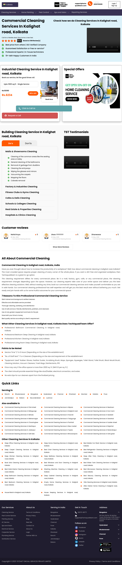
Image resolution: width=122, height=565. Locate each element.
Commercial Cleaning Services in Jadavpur (20, 430)
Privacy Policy (31, 516)
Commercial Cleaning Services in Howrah (58, 415)
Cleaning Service (8, 512)
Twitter (79, 545)
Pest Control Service (9, 516)
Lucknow (49, 398)
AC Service (5, 522)
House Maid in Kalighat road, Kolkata (17, 492)
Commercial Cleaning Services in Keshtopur (20, 426)
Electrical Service (8, 529)
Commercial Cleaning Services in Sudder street (100, 422)
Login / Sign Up (114, 4)
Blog (27, 519)
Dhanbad (72, 394)
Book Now (49, 99)
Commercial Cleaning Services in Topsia (58, 430)
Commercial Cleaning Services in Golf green (99, 434)
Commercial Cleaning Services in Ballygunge (20, 411)
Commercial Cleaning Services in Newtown (99, 407)
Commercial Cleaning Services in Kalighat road (61, 411)
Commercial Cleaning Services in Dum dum (99, 411)
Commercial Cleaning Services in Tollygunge (60, 419)
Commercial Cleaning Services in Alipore (58, 407)
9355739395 (98, 4)
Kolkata (95, 394)
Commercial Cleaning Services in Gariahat (99, 419)
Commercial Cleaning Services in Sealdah (98, 415)
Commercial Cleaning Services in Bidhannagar (21, 419)
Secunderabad (35, 398)
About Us (29, 529)
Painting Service (7, 519)
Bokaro (21, 398)
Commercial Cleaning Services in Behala (19, 415)
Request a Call (14, 115)
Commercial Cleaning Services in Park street (20, 407)
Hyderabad (48, 394)
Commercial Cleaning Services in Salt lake (20, 434)
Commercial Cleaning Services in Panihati (59, 422)
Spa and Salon (62, 12)
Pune (105, 394)
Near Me (29, 522)
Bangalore (34, 394)
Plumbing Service (8, 535)
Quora (79, 538)
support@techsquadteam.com (80, 4)
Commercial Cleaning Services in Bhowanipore (60, 434)
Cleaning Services (10, 12)
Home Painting (29, 12)
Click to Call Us (28, 108)
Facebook (80, 527)
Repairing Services (79, 12)
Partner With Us (31, 535)
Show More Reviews (61, 247)
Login (28, 532)
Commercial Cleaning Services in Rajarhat (98, 426)
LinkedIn (79, 542)
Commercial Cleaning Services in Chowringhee (21, 422)
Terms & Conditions (33, 512)
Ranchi (7, 394)
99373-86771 (82, 512)
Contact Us (30, 526)
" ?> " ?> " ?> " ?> (20, 84)
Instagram (80, 535)
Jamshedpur (9, 398)
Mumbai (84, 394)
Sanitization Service (8, 539)
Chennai (60, 394)
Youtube (80, 531)
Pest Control (45, 12)
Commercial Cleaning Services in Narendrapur (100, 430)
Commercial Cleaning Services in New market (60, 426)
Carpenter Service (8, 532)
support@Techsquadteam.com (86, 518)
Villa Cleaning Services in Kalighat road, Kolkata (100, 482)
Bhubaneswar (20, 394)
